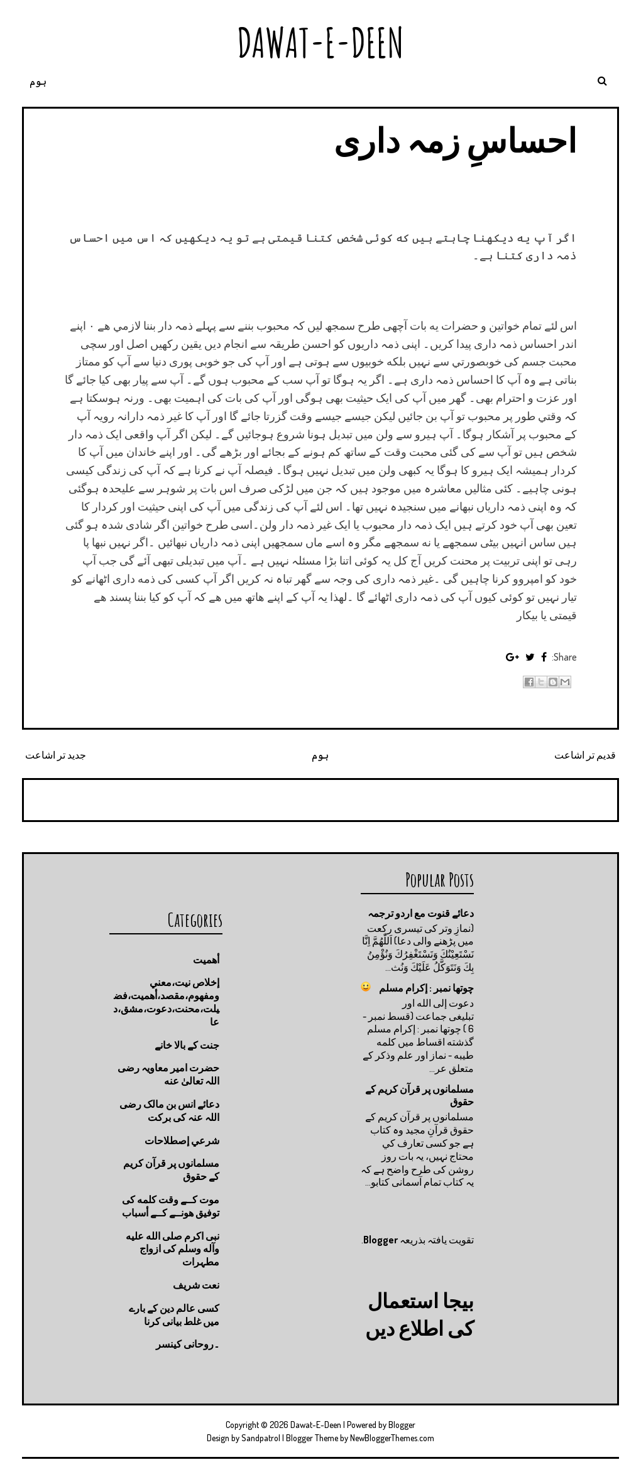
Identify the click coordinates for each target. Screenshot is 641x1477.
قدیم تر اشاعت (585, 755)
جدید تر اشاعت (55, 755)
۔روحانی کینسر (187, 1344)
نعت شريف (196, 1285)
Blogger (380, 1239)
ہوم (38, 81)
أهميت (206, 959)
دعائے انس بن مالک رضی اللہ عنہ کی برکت (169, 1110)
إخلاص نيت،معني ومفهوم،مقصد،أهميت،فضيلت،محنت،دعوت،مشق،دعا (166, 1001)
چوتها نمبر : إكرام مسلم (426, 988)
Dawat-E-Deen (320, 42)
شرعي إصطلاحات (182, 1140)
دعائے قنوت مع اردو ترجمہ (421, 913)
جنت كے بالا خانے (187, 1045)
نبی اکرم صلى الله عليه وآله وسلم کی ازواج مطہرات (172, 1249)
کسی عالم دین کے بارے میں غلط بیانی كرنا (174, 1315)
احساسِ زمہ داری (455, 140)
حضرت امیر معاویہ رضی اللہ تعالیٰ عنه (168, 1074)
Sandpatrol (260, 1437)
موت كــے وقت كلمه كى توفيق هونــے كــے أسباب (170, 1206)
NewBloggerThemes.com (392, 1437)
